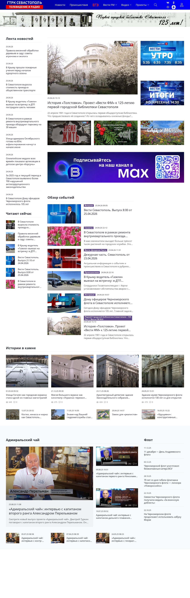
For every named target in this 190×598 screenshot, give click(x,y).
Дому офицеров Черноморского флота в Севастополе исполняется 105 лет (108, 301)
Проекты (141, 5)
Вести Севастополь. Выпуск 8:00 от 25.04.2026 (108, 211)
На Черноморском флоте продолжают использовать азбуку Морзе (162, 517)
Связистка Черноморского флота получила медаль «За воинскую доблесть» (162, 500)
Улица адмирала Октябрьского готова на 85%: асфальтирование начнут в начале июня (23, 143)
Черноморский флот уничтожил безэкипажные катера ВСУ (161, 467)
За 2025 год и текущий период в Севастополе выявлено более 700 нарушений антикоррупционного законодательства (23, 181)
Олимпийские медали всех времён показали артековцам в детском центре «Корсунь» (23, 161)
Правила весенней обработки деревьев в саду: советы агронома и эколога (22, 53)
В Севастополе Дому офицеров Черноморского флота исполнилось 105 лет (22, 201)
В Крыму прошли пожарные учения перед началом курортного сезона (21, 70)
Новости (60, 5)
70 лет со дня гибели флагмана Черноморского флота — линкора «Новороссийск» (162, 483)
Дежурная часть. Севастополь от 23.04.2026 (107, 256)
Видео (125, 5)
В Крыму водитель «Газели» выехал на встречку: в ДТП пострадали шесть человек (21, 104)
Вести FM (108, 5)
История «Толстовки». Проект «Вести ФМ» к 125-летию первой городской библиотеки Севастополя (106, 328)
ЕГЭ (95, 4)
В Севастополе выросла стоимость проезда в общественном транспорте (20, 87)
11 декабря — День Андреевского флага (162, 453)
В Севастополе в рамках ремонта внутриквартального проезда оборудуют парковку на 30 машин (23, 123)
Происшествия (79, 5)
